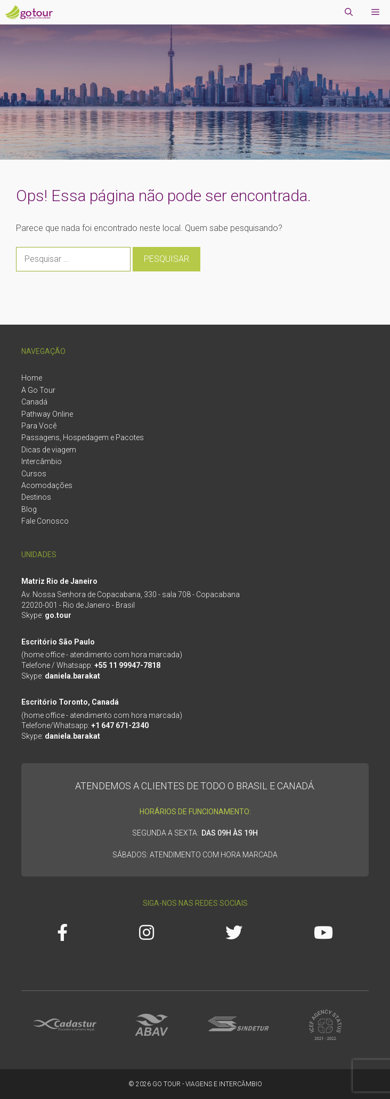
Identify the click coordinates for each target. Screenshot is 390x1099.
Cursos (33, 473)
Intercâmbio (41, 461)
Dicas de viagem (48, 449)
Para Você (38, 426)
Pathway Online (47, 414)
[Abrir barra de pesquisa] (349, 12)
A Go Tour (38, 390)
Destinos (36, 497)
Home (31, 378)
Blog (29, 509)
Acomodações (46, 485)
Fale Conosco (45, 521)
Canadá (34, 402)
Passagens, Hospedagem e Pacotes (82, 437)
